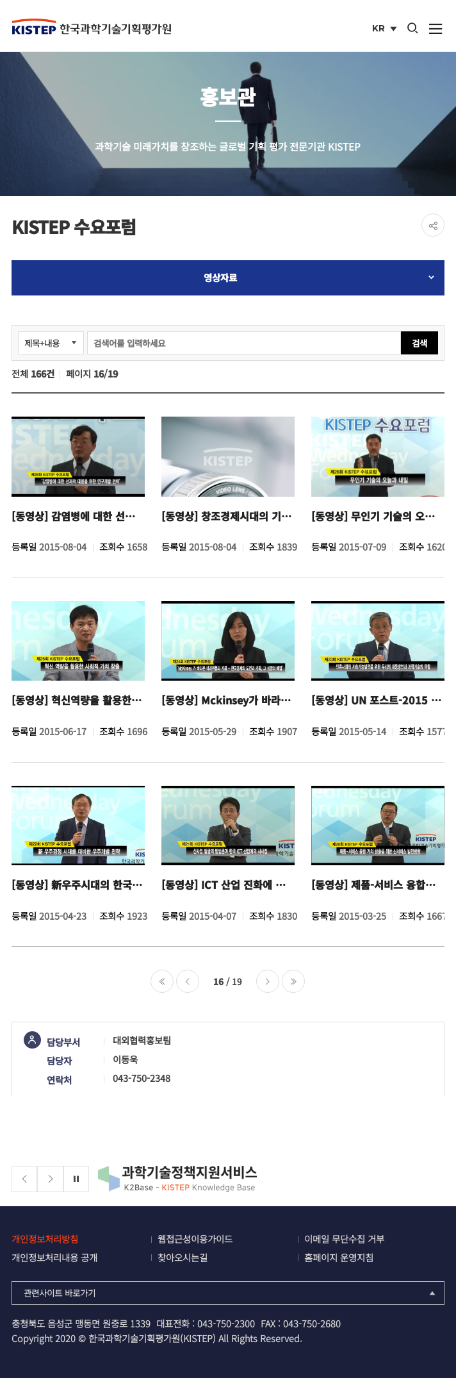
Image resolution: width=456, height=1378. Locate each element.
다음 (267, 981)
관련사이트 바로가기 (231, 1292)
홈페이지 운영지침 (338, 1257)
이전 (187, 981)
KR (386, 29)
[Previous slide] (25, 1179)
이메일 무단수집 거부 (344, 1238)
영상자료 (220, 277)
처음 (162, 981)
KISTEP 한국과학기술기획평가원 (92, 26)
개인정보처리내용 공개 (54, 1257)
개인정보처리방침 (45, 1238)
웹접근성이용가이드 (195, 1238)
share (432, 225)
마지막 (293, 981)
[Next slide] (50, 1179)
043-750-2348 (141, 1077)
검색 (419, 342)
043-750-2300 (226, 1323)
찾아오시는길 (183, 1257)
